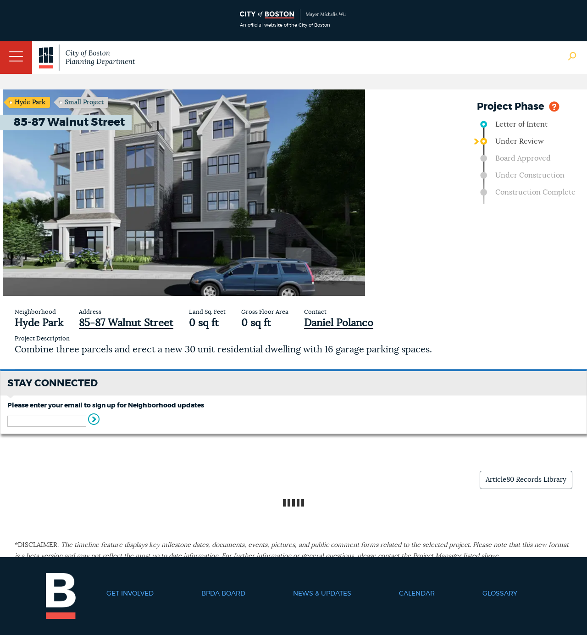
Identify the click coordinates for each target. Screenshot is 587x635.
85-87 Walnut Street (126, 323)
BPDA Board (223, 593)
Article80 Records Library (526, 479)
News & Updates (322, 593)
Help (554, 106)
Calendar (417, 593)
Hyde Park (30, 102)
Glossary (499, 593)
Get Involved (130, 593)
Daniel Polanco (338, 323)
